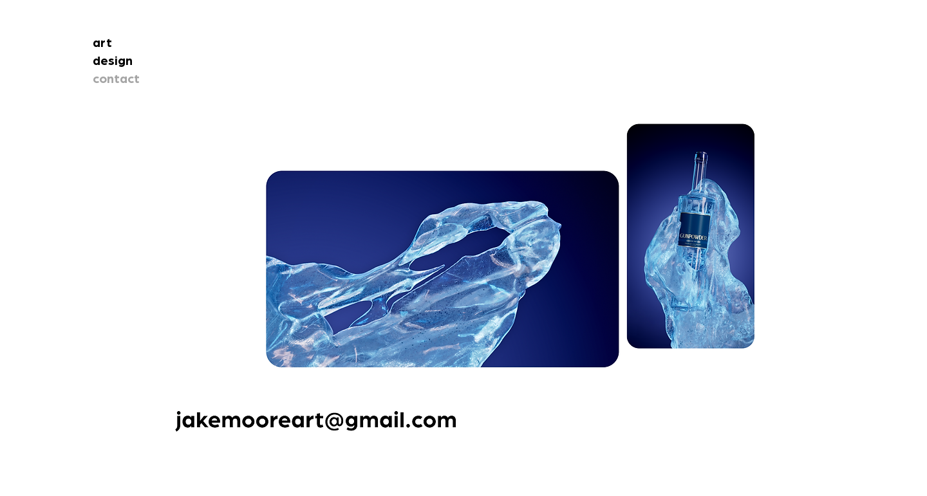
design (113, 61)
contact (116, 79)
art (102, 43)
